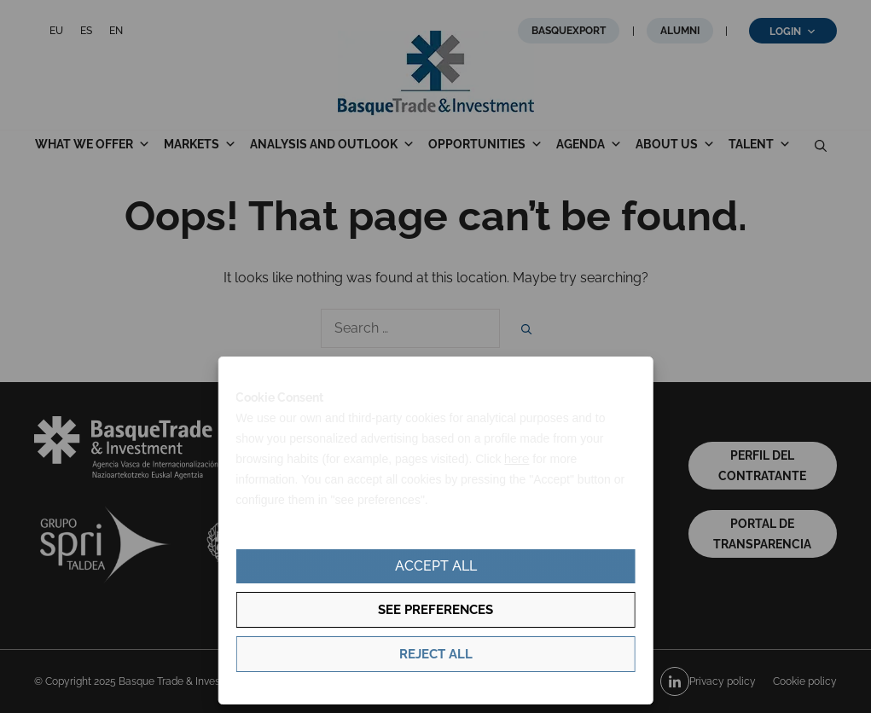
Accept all (436, 566)
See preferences (435, 609)
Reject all (436, 654)
